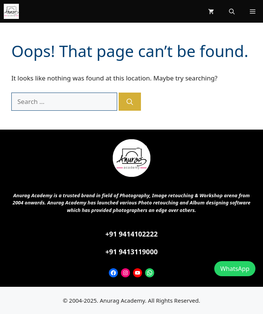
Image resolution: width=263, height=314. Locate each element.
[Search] (130, 102)
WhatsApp (234, 269)
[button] (231, 11)
